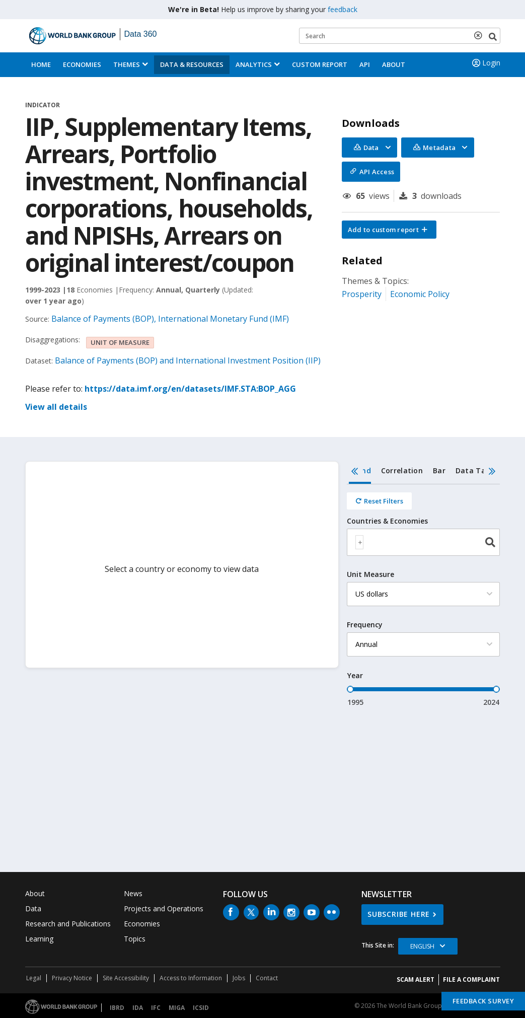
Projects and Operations (163, 908)
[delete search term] (480, 35)
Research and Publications (68, 923)
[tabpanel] (423, 596)
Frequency (365, 624)
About (393, 64)
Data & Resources (191, 64)
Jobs (239, 978)
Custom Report (319, 64)
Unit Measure (370, 574)
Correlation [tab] (402, 470)
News (133, 893)
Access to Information (191, 978)
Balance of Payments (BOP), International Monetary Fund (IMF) (170, 318)
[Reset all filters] (379, 501)
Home (41, 64)
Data (33, 908)
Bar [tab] (439, 470)
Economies (82, 64)
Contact (267, 978)
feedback (342, 9)
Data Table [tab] (476, 470)
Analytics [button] (254, 64)
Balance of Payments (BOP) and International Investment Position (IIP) (188, 360)
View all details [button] (56, 406)
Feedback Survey (483, 1000)
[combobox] (423, 542)
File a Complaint (471, 979)
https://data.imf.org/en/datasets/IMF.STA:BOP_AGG (190, 388)
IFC (156, 1007)
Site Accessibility (126, 978)
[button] (389, 230)
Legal (33, 978)
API (364, 64)
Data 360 (140, 34)
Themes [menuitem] (126, 64)
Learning (39, 938)
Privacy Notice (72, 978)
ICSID (201, 1007)
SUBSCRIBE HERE (398, 914)
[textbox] (359, 542)
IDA (137, 1007)
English (422, 946)
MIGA (177, 1007)
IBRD (117, 1007)
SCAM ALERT (415, 979)
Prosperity (362, 294)
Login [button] (485, 63)
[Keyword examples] (399, 36)
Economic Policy (419, 294)
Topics (134, 938)
